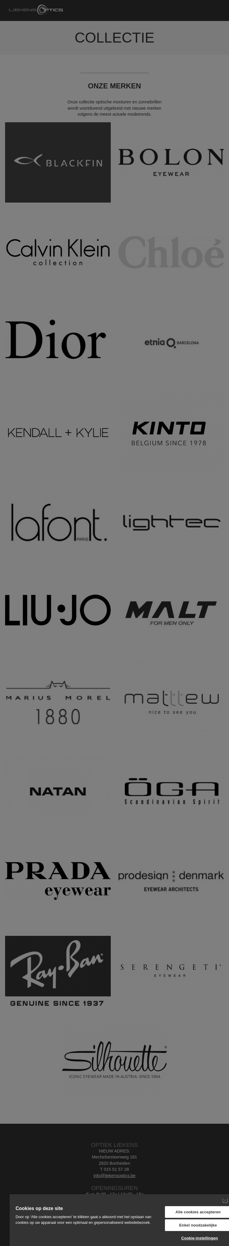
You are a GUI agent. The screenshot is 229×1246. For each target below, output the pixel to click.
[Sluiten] (225, 1200)
